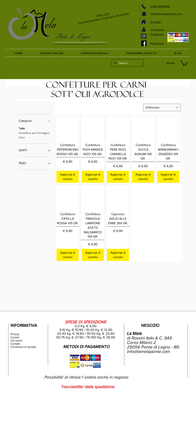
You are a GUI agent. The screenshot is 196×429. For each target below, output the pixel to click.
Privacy (15, 334)
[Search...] (127, 62)
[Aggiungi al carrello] (68, 177)
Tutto (22, 128)
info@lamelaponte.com (148, 351)
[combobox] (162, 107)
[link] (184, 63)
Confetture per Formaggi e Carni (34, 135)
